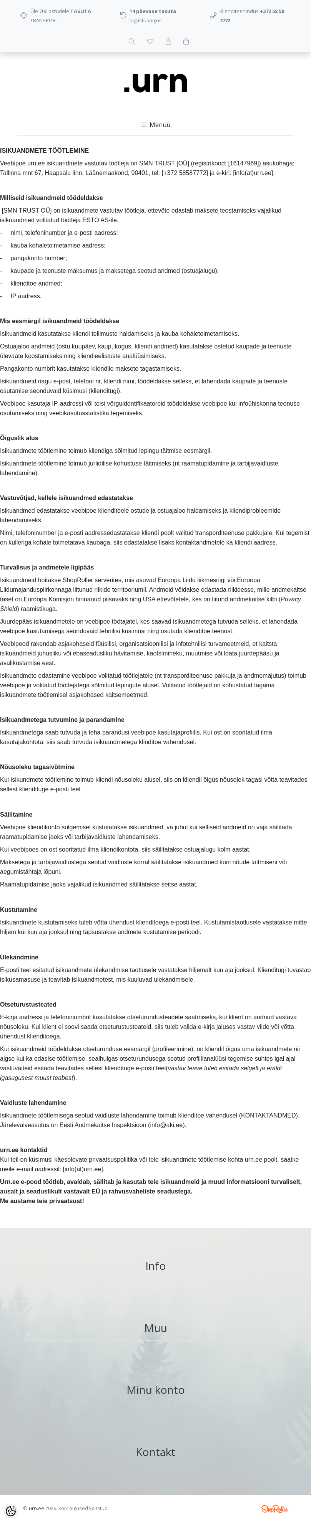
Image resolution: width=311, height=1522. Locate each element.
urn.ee (36, 1508)
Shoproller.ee (274, 1509)
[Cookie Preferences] (11, 1511)
